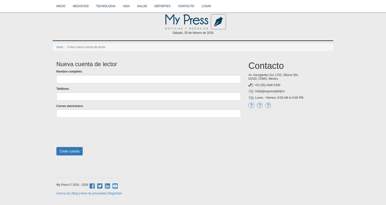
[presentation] (93, 131)
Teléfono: (62, 89)
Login (206, 6)
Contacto (186, 6)
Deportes (162, 6)
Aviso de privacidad (93, 193)
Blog (75, 193)
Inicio (60, 6)
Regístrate (115, 193)
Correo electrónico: (70, 106)
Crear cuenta (70, 151)
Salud (142, 6)
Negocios (81, 6)
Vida (126, 6)
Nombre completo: (69, 71)
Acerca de (63, 193)
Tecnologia (105, 6)
